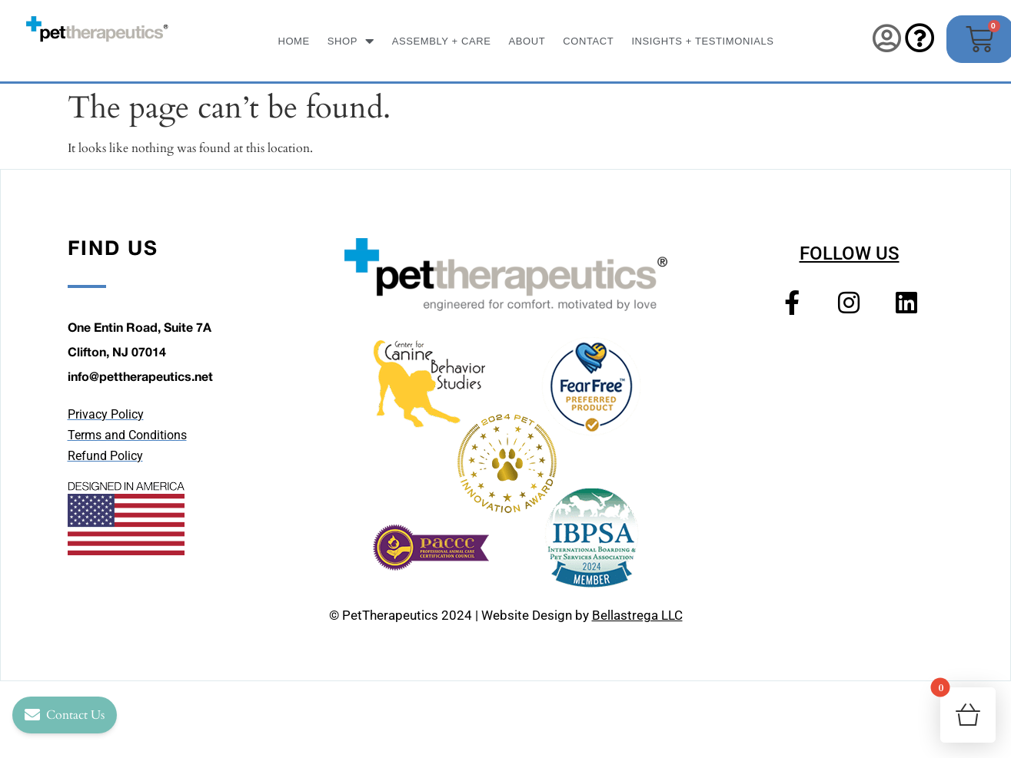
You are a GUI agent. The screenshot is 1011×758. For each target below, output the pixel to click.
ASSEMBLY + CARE (441, 41)
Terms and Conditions (127, 435)
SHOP (351, 40)
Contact (588, 41)
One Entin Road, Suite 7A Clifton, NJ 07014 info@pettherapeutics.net (140, 351)
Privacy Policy (106, 414)
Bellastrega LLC (637, 615)
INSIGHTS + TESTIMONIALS (702, 41)
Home (293, 41)
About (527, 41)
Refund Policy (105, 456)
